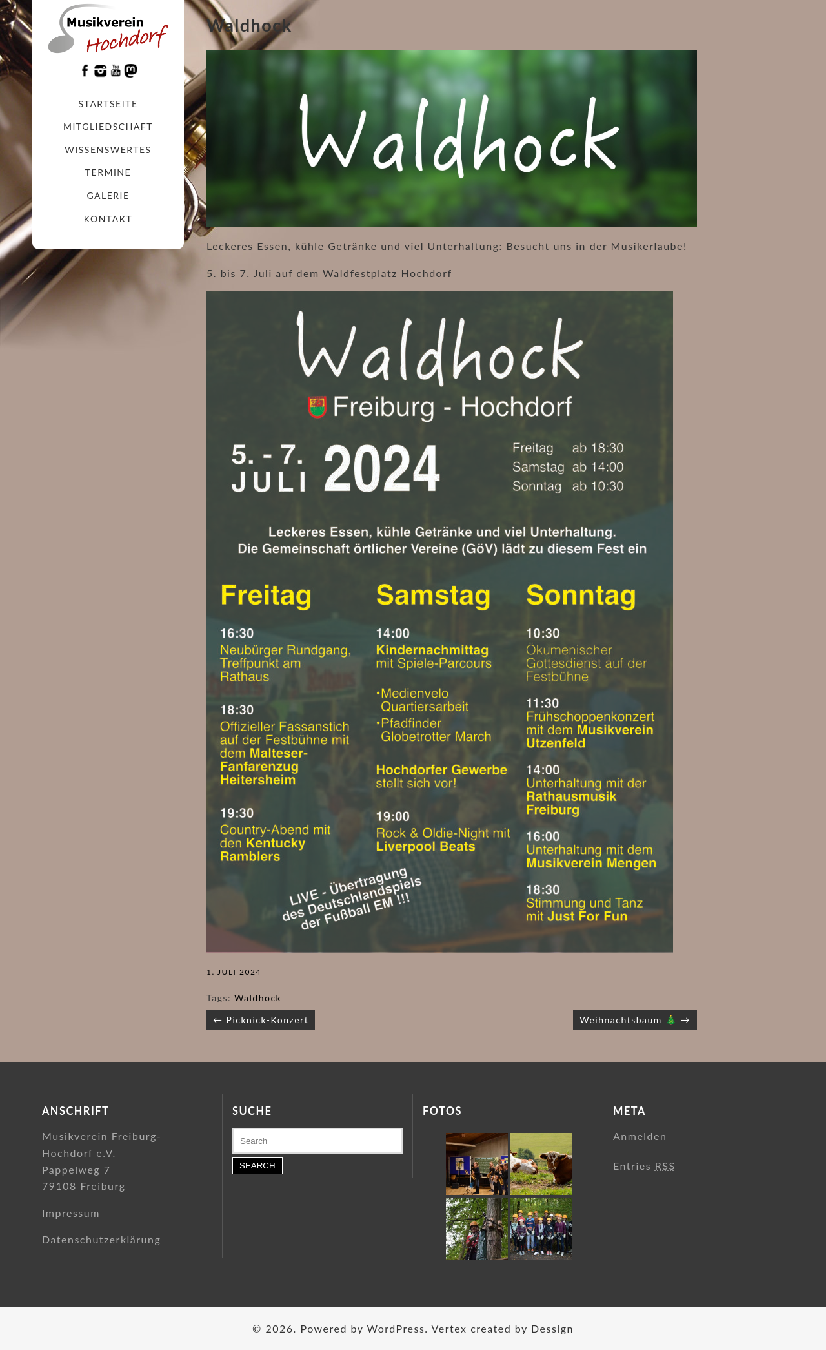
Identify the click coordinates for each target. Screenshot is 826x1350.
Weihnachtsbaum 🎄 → (634, 1019)
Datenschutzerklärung (101, 1239)
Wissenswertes (108, 149)
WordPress (396, 1328)
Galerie (107, 195)
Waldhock (257, 997)
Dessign (552, 1328)
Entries (644, 1165)
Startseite (108, 103)
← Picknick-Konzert (260, 1019)
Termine (108, 172)
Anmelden (640, 1136)
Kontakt (108, 218)
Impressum (71, 1213)
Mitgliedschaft (108, 126)
